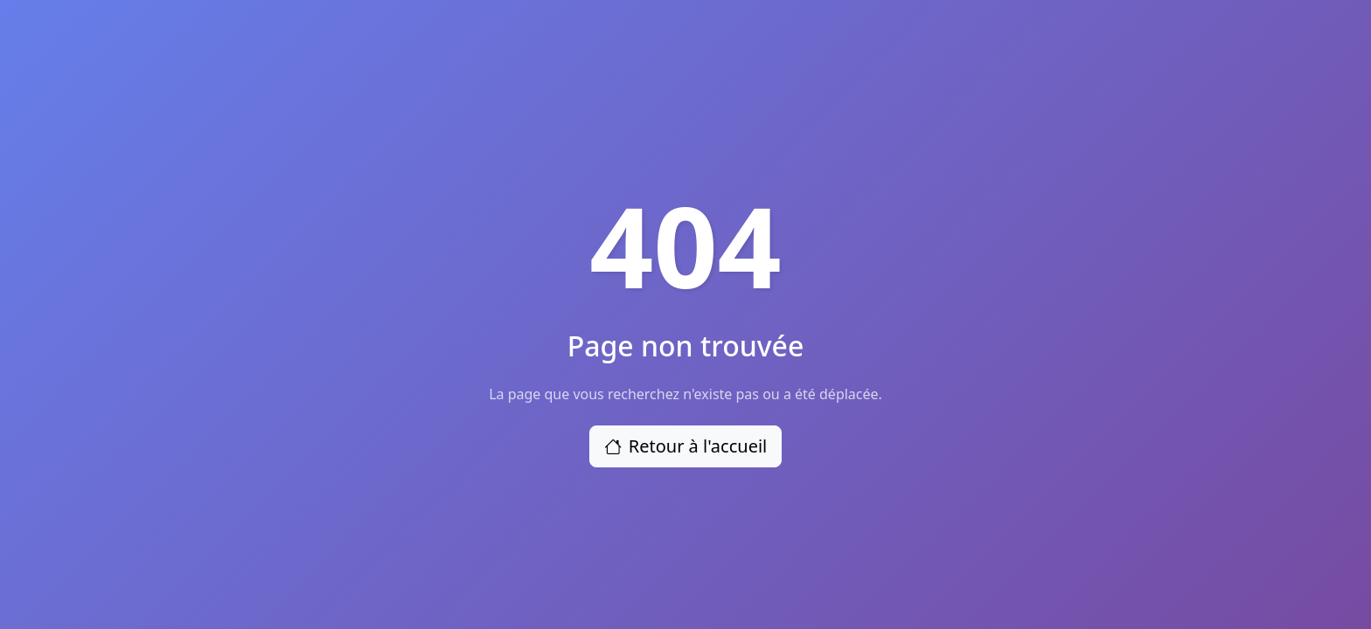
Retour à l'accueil (686, 446)
